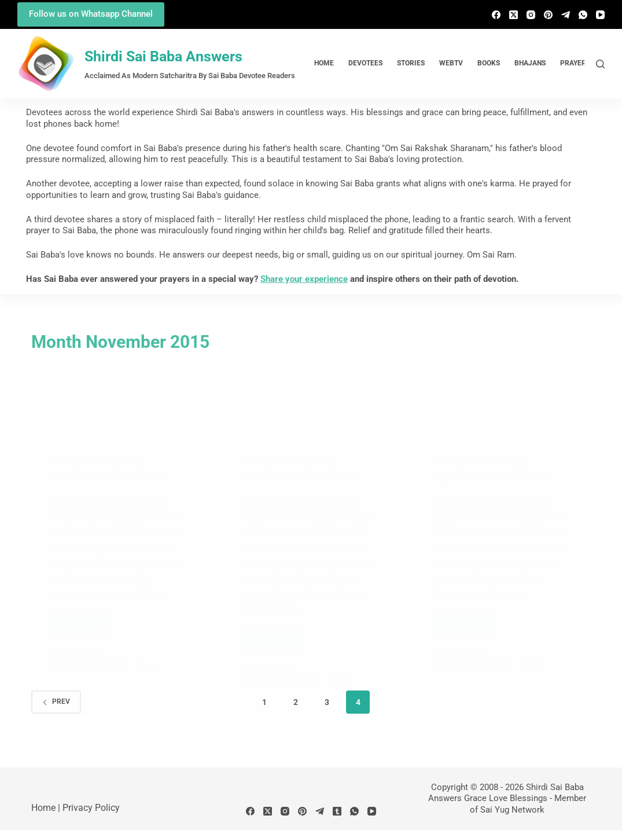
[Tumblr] (337, 811)
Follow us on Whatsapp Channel (91, 14)
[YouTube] (600, 14)
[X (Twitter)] (513, 14)
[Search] (600, 64)
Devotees (365, 63)
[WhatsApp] (583, 14)
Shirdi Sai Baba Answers (163, 56)
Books (488, 63)
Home (324, 63)
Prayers (575, 63)
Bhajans (530, 63)
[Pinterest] (548, 14)
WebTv (451, 63)
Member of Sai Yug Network (528, 804)
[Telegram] (565, 14)
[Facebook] (496, 14)
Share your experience (304, 279)
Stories (411, 63)
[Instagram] (531, 14)
